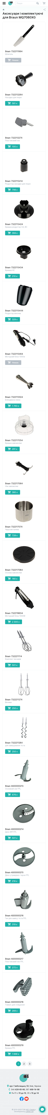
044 (18, 1089)
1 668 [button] (13, 1053)
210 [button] (12, 276)
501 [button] (12, 665)
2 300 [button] (13, 621)
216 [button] (12, 881)
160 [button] (12, 578)
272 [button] (12, 967)
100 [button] (12, 146)
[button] (4, 3)
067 (32, 1089)
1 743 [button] (13, 405)
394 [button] (12, 232)
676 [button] (12, 794)
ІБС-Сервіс (30, 1110)
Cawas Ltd (29, 1111)
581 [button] (12, 103)
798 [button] (12, 189)
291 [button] (12, 448)
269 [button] (12, 1010)
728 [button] (12, 535)
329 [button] (12, 319)
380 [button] (13, 492)
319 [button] (12, 924)
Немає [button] (13, 60)
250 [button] (13, 708)
